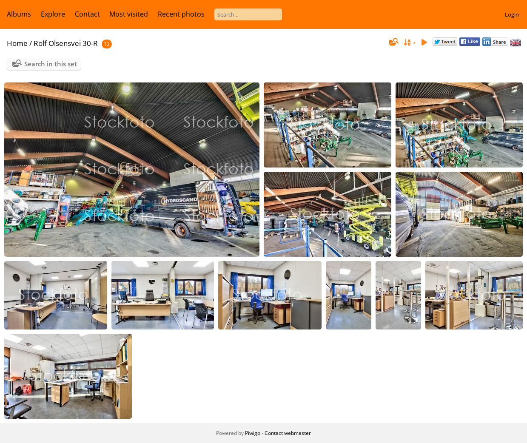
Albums (19, 14)
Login (512, 14)
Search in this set (50, 64)
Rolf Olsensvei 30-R (66, 43)
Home (17, 43)
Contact (87, 14)
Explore (53, 14)
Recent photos (181, 14)
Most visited (128, 14)
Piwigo (252, 433)
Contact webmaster (288, 433)
